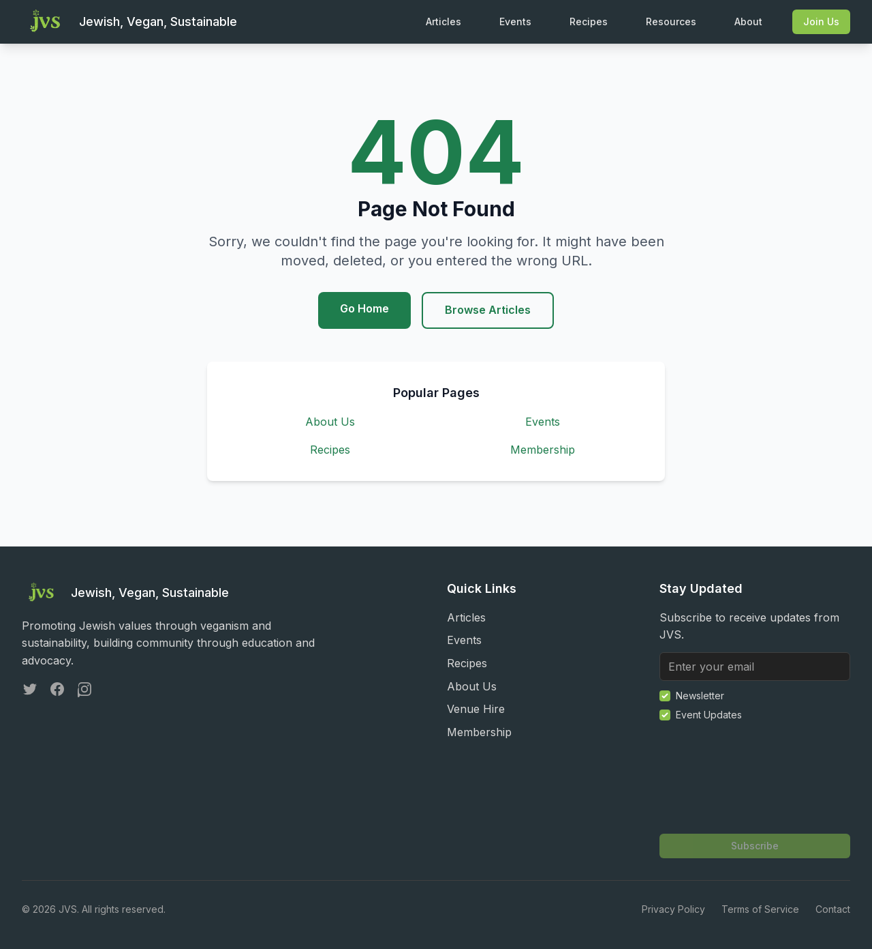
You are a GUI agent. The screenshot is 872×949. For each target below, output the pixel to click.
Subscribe (755, 845)
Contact (832, 909)
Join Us (821, 21)
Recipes (589, 21)
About (748, 21)
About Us (330, 421)
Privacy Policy (673, 909)
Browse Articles (488, 310)
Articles (443, 21)
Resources (671, 21)
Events (515, 21)
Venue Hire (476, 709)
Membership (542, 449)
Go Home (364, 308)
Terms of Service (760, 909)
